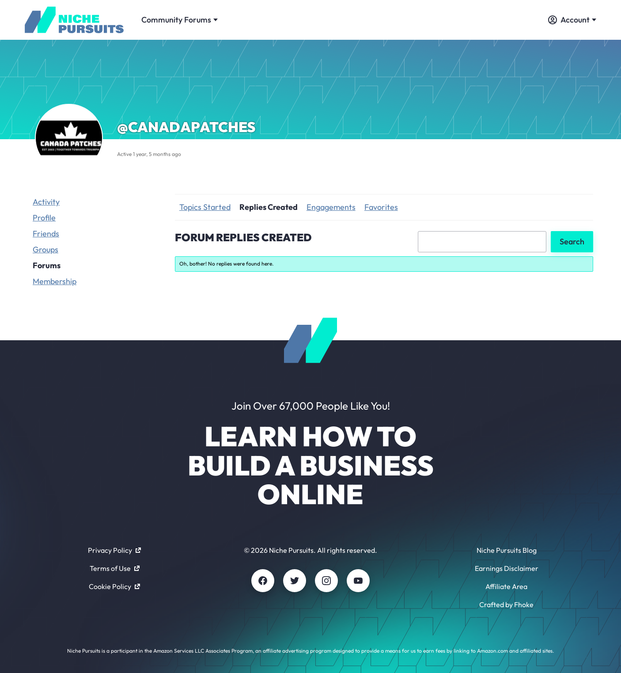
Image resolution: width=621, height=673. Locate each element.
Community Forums (179, 20)
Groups (45, 249)
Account (572, 20)
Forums (47, 265)
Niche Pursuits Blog (507, 550)
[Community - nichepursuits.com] (74, 20)
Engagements (331, 207)
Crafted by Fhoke (506, 604)
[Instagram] (326, 580)
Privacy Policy (114, 550)
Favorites (381, 207)
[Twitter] (294, 580)
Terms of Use (115, 568)
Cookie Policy (114, 586)
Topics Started (205, 207)
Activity (46, 202)
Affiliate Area (506, 586)
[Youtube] (358, 580)
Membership (54, 281)
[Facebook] (262, 580)
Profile (44, 218)
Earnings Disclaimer (506, 568)
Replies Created (268, 207)
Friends (46, 233)
